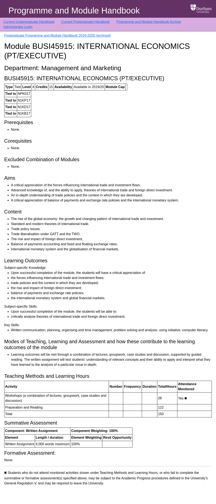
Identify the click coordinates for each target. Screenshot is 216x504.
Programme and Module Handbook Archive (148, 22)
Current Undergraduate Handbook (28, 22)
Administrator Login (17, 27)
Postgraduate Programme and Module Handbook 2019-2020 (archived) (57, 35)
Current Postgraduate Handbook (85, 22)
